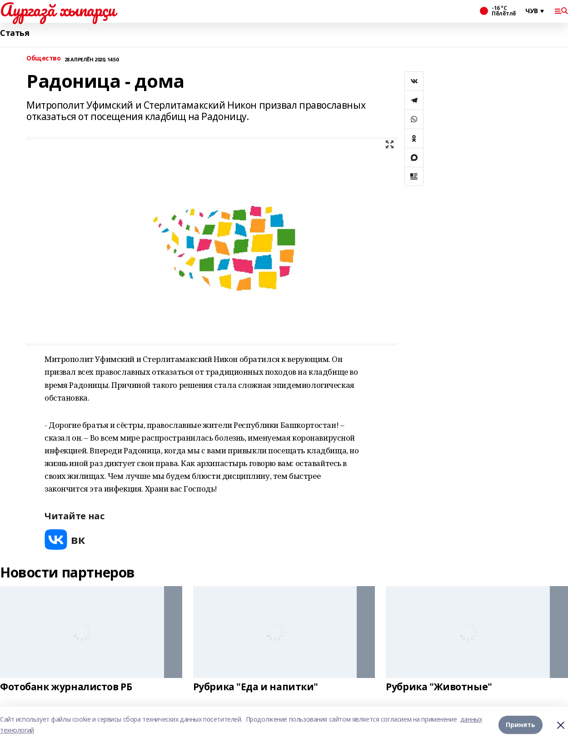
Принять (520, 724)
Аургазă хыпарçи (57, 9)
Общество (43, 58)
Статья (14, 33)
